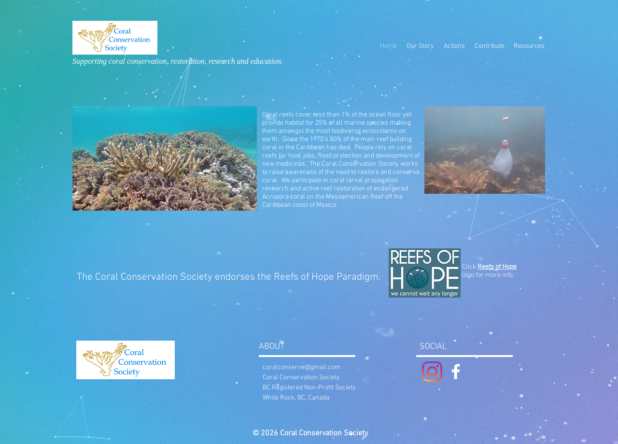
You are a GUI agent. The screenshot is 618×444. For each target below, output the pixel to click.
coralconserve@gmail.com (301, 367)
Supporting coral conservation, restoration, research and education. (177, 61)
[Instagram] (432, 371)
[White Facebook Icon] (456, 371)
